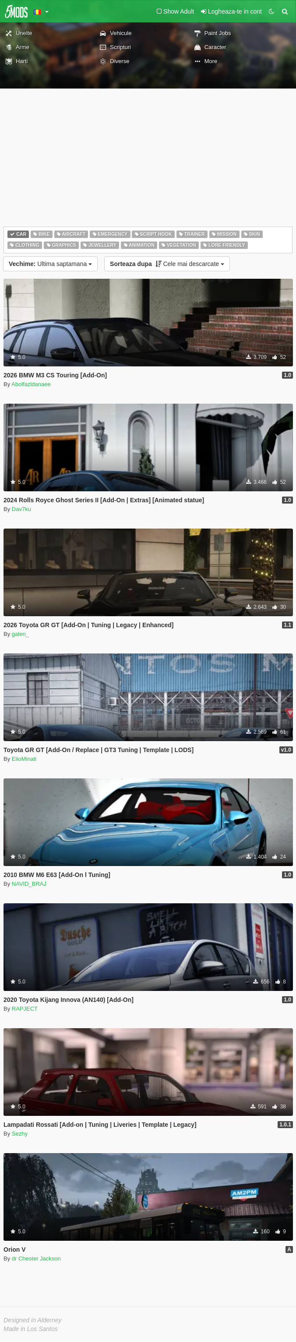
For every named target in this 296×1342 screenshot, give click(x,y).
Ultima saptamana (50, 263)
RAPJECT (25, 1008)
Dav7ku (21, 509)
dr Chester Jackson (36, 1258)
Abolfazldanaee (31, 384)
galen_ (20, 634)
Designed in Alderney (33, 1320)
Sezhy (20, 1133)
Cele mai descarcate (167, 263)
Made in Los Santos (31, 1328)
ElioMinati (24, 759)
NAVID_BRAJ (29, 883)
